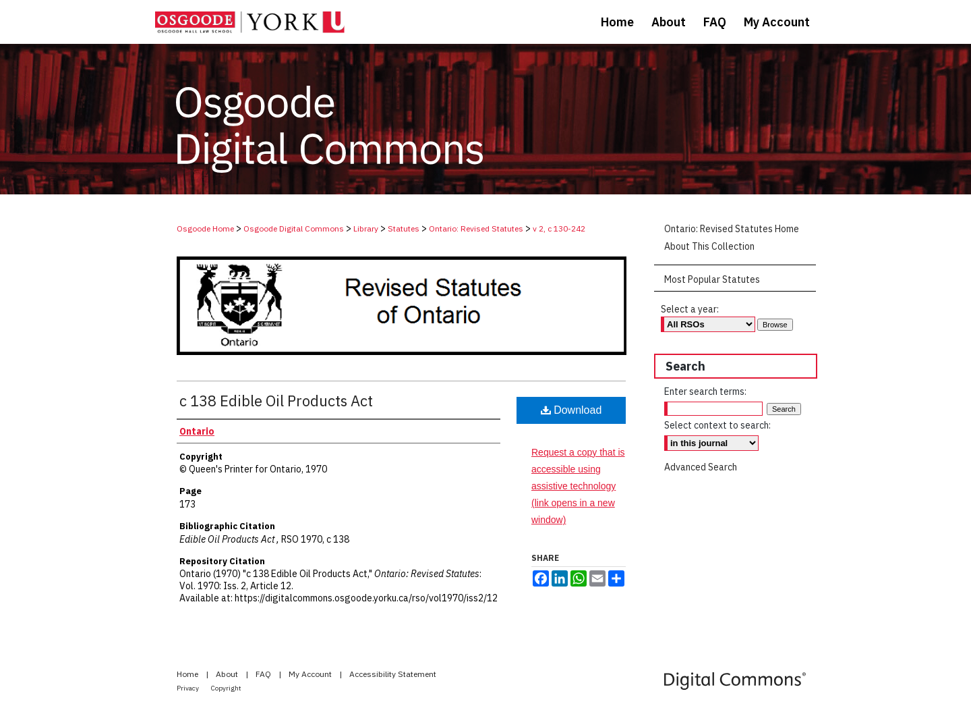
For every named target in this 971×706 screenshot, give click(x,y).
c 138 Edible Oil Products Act (276, 400)
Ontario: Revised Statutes (476, 228)
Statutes (403, 228)
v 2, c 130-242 (559, 228)
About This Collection (709, 246)
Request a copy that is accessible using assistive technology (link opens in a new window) (578, 486)
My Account (311, 674)
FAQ (264, 674)
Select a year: (690, 309)
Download (571, 410)
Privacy (188, 688)
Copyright (226, 688)
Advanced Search (700, 467)
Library (365, 228)
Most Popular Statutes (712, 279)
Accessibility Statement (392, 674)
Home (188, 674)
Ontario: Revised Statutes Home (731, 229)
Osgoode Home (205, 228)
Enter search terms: (705, 391)
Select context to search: (717, 425)
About (228, 674)
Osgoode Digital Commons (293, 228)
